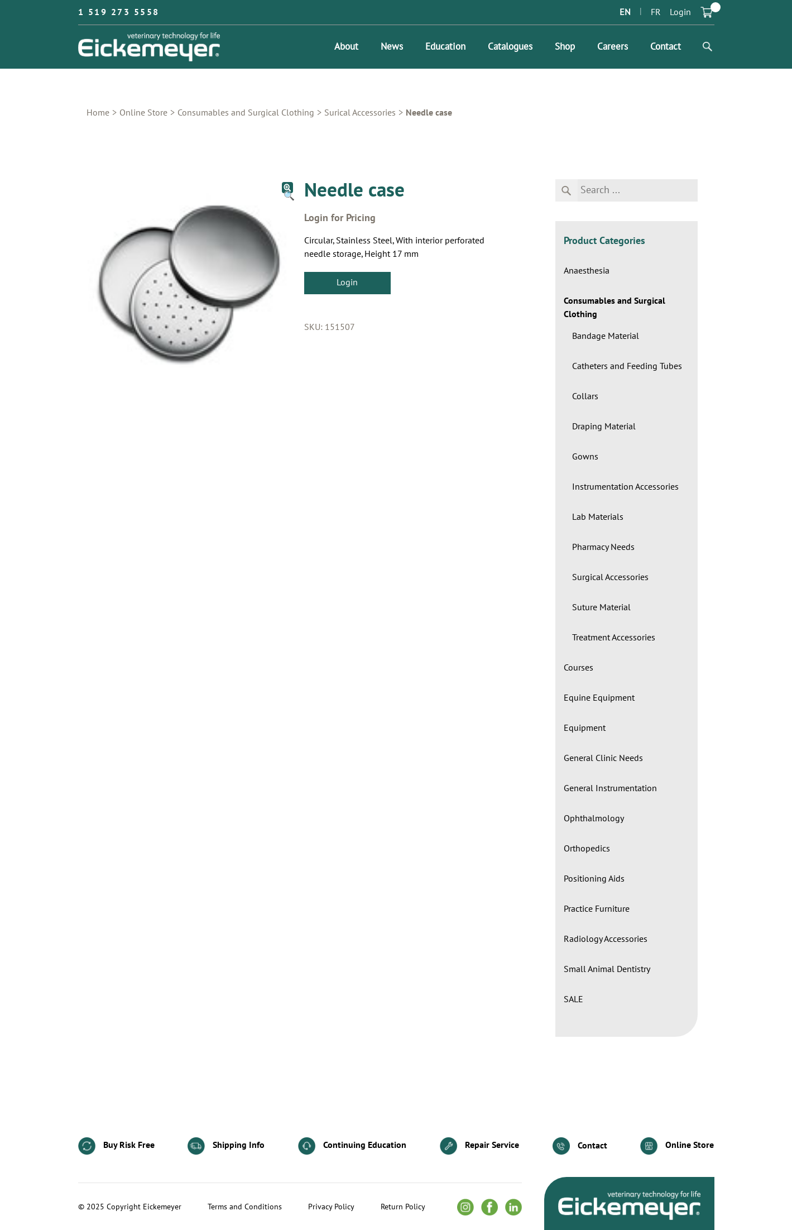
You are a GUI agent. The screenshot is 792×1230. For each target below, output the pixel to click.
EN (625, 12)
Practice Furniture (597, 909)
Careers (612, 46)
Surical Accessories (360, 113)
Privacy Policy (331, 1207)
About (346, 46)
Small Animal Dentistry (607, 969)
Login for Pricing (340, 218)
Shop (565, 46)
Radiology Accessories (605, 939)
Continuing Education (352, 1146)
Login (680, 12)
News (392, 46)
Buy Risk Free (116, 1146)
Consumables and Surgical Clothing (245, 113)
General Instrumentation (610, 788)
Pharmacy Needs (603, 547)
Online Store (143, 113)
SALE (573, 999)
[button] (287, 187)
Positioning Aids (594, 879)
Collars (585, 396)
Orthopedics (587, 849)
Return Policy (403, 1207)
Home (98, 113)
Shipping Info (226, 1146)
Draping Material (604, 427)
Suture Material (601, 607)
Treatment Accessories (613, 638)
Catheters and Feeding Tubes (627, 366)
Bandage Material (605, 336)
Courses (578, 668)
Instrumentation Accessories (625, 487)
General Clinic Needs (603, 758)
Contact (665, 46)
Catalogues (510, 46)
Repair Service (479, 1146)
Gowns (585, 457)
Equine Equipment (599, 698)
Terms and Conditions (245, 1207)
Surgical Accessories (610, 577)
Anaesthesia (586, 271)
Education (445, 46)
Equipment (585, 728)
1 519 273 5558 (119, 12)
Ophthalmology (594, 818)
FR (656, 12)
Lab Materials (597, 517)
